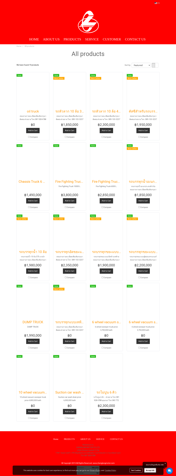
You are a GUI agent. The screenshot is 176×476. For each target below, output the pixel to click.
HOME (34, 39)
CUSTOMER (112, 39)
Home (55, 439)
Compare (34, 137)
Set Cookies (136, 470)
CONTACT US (135, 39)
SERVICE (92, 39)
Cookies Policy (110, 470)
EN (157, 3)
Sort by (128, 65)
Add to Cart (33, 130)
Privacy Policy (95, 470)
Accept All (150, 470)
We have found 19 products (28, 65)
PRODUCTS (72, 39)
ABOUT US (51, 39)
